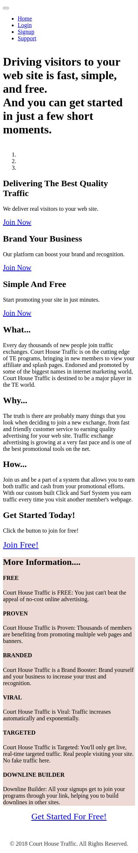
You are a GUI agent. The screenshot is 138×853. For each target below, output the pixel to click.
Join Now (17, 222)
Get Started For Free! (69, 816)
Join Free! (21, 544)
